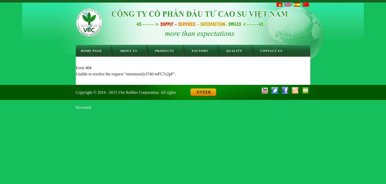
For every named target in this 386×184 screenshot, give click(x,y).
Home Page (91, 51)
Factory (200, 51)
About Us (128, 51)
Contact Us (271, 51)
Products (164, 51)
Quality (234, 51)
